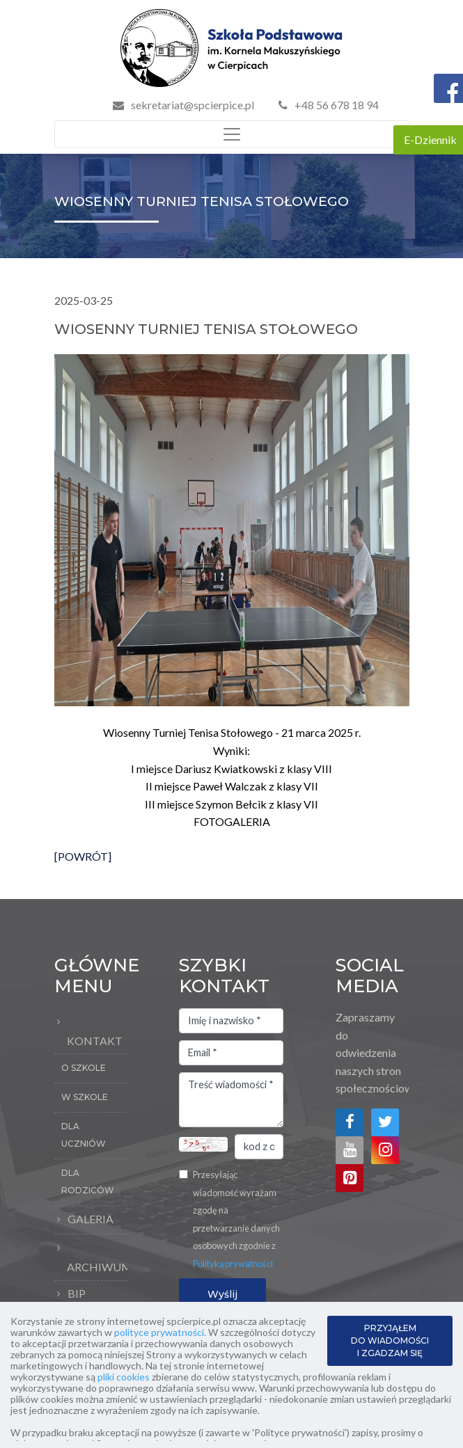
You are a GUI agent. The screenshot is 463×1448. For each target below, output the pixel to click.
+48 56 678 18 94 (328, 104)
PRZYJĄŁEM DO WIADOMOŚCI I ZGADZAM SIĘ (390, 1340)
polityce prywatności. (160, 1332)
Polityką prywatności (233, 1263)
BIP (77, 1293)
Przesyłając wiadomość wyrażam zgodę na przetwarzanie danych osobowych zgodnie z (236, 1219)
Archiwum (97, 1266)
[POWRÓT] (82, 856)
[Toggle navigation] (231, 134)
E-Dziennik (430, 139)
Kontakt (95, 1040)
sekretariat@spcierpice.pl (192, 104)
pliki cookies (123, 1377)
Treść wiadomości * (231, 1100)
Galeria (90, 1218)
